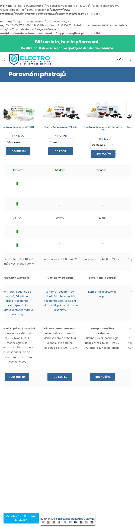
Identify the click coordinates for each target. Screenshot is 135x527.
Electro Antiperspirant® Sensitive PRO (69, 128)
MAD (119, 59)
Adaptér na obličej (31, 296)
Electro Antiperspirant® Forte (26, 127)
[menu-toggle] (4, 59)
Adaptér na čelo (20, 301)
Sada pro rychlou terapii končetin (112, 127)
